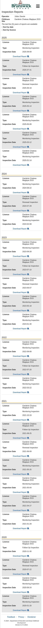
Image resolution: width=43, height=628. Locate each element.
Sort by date (8, 27)
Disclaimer (31, 617)
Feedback (11, 617)
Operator (5, 16)
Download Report (21, 56)
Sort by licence (9, 30)
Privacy (21, 617)
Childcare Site (6, 20)
